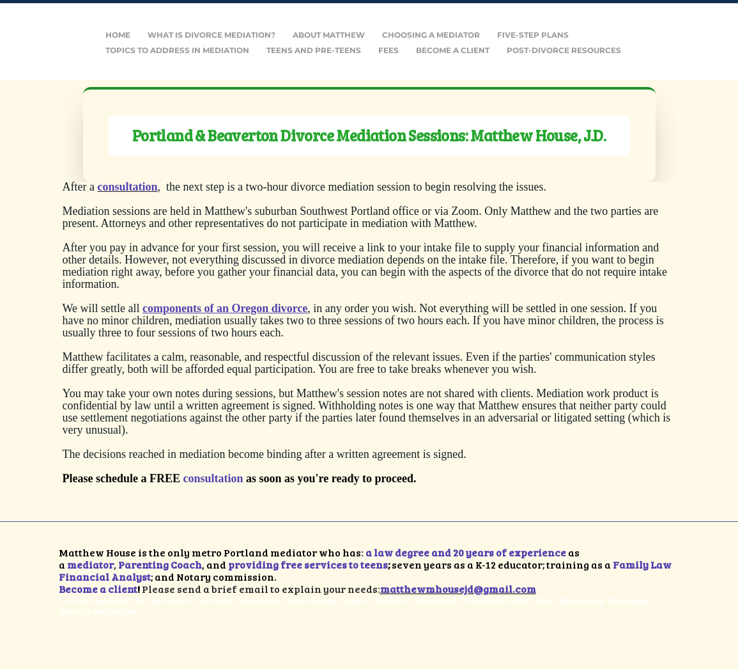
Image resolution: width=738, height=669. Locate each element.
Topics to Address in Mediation (177, 50)
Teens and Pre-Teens (313, 50)
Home (117, 35)
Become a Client (452, 50)
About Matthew (329, 35)
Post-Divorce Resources (564, 50)
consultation (213, 478)
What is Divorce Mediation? (211, 35)
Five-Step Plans (533, 35)
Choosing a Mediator (431, 35)
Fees (388, 50)
